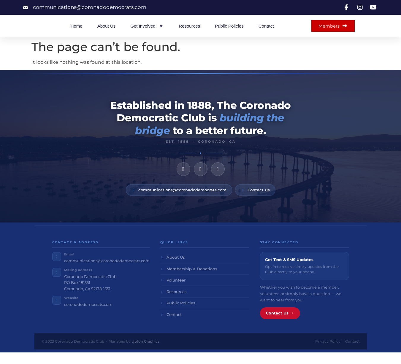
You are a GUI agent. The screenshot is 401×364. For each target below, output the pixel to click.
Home (77, 31)
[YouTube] (218, 180)
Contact (266, 31)
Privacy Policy (327, 353)
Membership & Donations (189, 280)
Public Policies (229, 31)
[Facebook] (183, 180)
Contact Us (255, 201)
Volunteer (173, 291)
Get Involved (147, 31)
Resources (189, 31)
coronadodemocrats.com (88, 315)
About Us (106, 31)
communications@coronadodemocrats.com (178, 201)
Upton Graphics (145, 353)
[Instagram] (200, 180)
